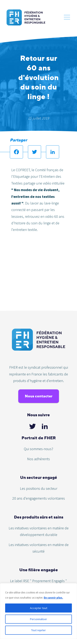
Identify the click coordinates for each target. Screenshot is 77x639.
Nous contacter (38, 396)
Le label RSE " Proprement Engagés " (38, 580)
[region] (38, 611)
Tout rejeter (38, 630)
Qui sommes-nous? (38, 448)
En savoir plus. (53, 597)
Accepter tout (38, 608)
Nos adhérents (38, 459)
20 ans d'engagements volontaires (38, 498)
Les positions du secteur (38, 488)
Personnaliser (38, 619)
